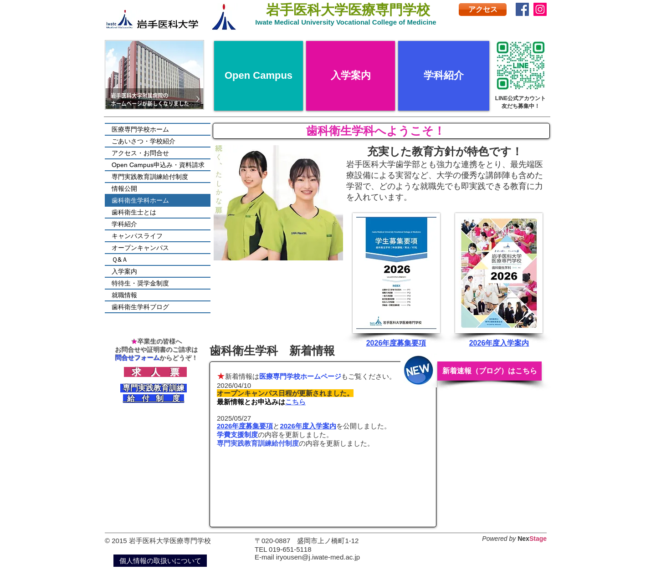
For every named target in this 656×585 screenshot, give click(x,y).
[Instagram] (540, 9)
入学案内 (124, 271)
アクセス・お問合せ (140, 153)
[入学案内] (350, 76)
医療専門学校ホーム (140, 129)
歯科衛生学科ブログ (140, 306)
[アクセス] (483, 9)
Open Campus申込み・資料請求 (158, 164)
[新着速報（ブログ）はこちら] (489, 371)
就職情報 (124, 295)
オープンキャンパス (140, 247)
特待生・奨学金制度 (140, 283)
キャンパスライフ (137, 235)
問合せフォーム (137, 357)
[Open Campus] (258, 76)
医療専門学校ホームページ (300, 376)
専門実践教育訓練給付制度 (258, 443)
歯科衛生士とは (134, 212)
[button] (278, 202)
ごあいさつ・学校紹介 (143, 141)
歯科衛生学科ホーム (140, 200)
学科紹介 (124, 224)
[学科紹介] (443, 76)
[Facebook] (522, 9)
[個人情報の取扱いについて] (160, 560)
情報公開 (124, 188)
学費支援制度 (237, 434)
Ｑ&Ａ (120, 259)
